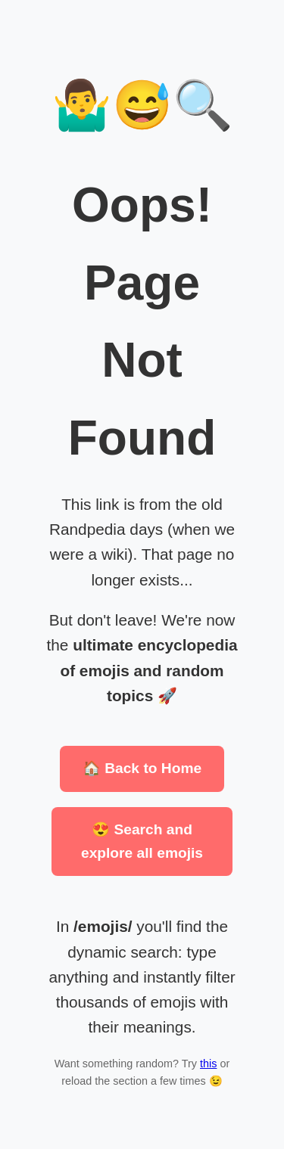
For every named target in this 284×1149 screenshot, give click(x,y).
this (208, 1063)
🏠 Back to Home (142, 768)
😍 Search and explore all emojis (142, 841)
